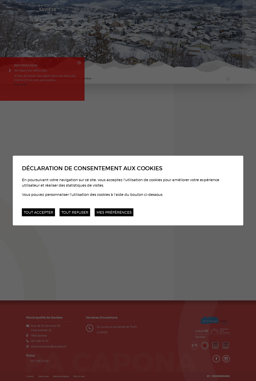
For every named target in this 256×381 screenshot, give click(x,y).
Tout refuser (74, 212)
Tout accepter (38, 212)
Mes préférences (114, 212)
